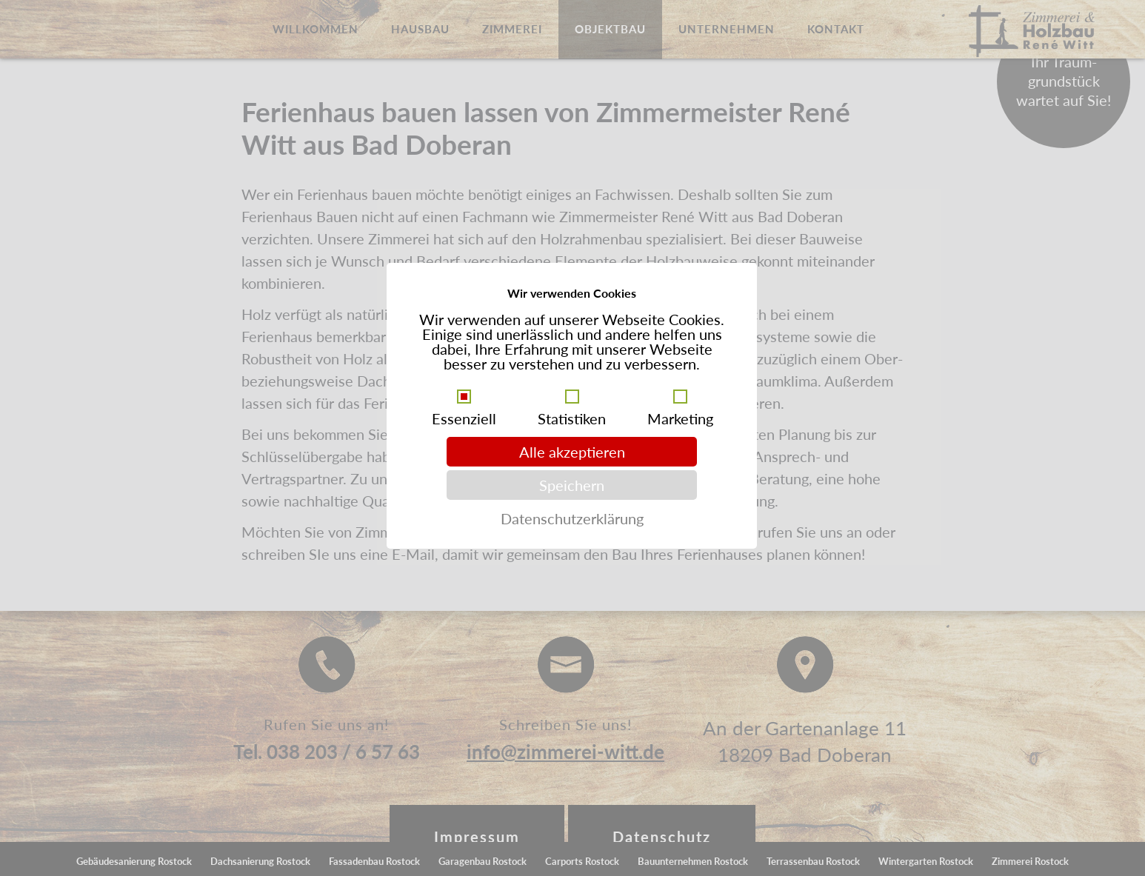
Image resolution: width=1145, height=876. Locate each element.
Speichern (571, 485)
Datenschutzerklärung (572, 518)
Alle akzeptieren (572, 452)
